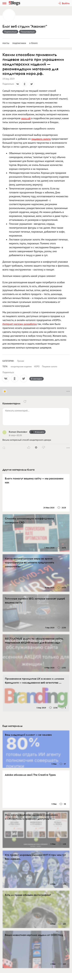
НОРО (37, 366)
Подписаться (10, 31)
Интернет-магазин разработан (19, 324)
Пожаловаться (28, 31)
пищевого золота (41, 138)
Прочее (20, 361)
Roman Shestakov (18, 431)
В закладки (36, 378)
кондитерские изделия (21, 366)
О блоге (33, 43)
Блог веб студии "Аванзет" (24, 26)
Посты (5, 43)
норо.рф (26, 118)
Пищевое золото (49, 366)
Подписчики (19, 43)
